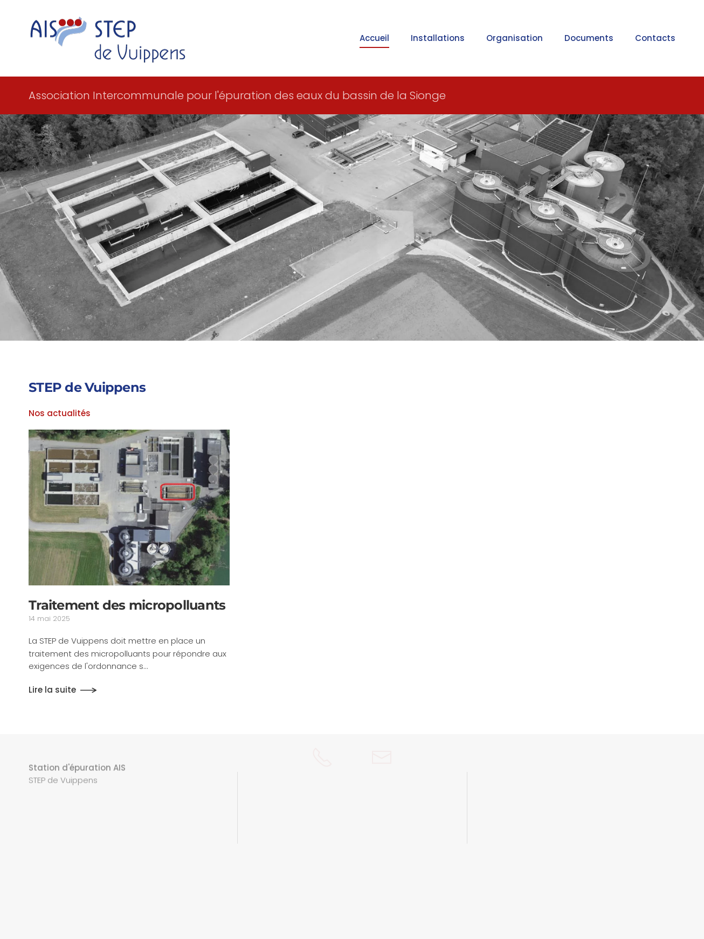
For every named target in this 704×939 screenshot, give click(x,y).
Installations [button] (438, 38)
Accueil (374, 38)
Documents (588, 38)
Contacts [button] (655, 38)
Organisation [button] (514, 38)
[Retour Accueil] (109, 38)
